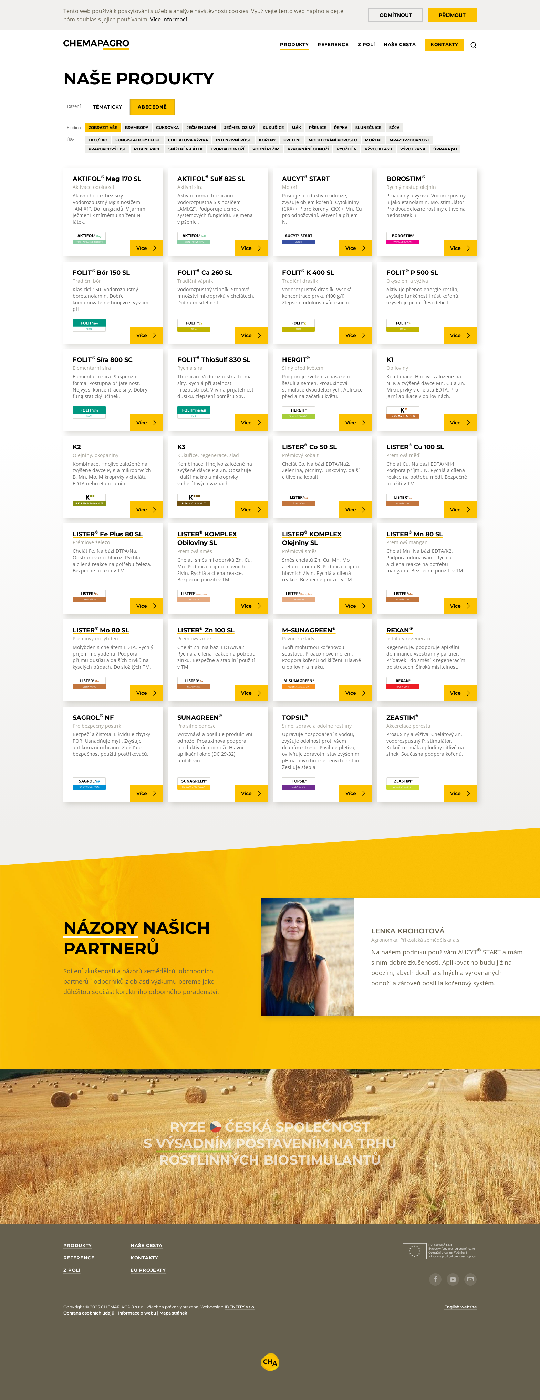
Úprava (445, 148)
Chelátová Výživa (188, 140)
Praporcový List (107, 148)
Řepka (340, 127)
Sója (394, 127)
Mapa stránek (173, 1313)
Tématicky (107, 107)
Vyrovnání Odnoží (308, 148)
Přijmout (452, 15)
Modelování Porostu (333, 140)
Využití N (347, 148)
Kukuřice (273, 127)
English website (460, 1306)
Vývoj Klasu (378, 148)
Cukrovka (167, 127)
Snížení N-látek (185, 148)
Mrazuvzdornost (409, 140)
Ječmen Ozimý (239, 127)
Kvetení (292, 140)
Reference (333, 44)
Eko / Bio (98, 140)
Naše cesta (400, 44)
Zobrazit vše (103, 127)
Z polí (366, 44)
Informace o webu (137, 1313)
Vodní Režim (266, 148)
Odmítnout (396, 15)
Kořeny (267, 140)
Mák (296, 127)
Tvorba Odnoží (228, 148)
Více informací (168, 19)
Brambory (136, 127)
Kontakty (444, 44)
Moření (373, 140)
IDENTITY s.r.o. (240, 1306)
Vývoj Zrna (412, 148)
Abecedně (152, 107)
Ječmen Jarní (201, 127)
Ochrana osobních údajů (88, 1313)
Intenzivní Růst (233, 140)
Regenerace (147, 148)
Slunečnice (368, 127)
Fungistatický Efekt (137, 140)
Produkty (294, 44)
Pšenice (317, 127)
